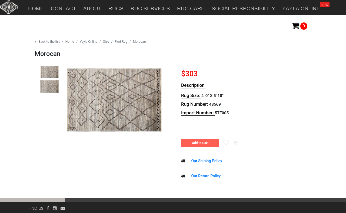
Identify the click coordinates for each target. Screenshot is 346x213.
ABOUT (92, 7)
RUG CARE (191, 7)
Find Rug (121, 42)
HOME (36, 7)
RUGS (116, 7)
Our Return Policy (205, 176)
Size (106, 42)
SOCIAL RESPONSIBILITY (243, 7)
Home (69, 42)
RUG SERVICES (150, 7)
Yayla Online (88, 42)
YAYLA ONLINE (302, 5)
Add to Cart (200, 143)
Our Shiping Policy (206, 161)
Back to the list (47, 42)
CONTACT (63, 7)
